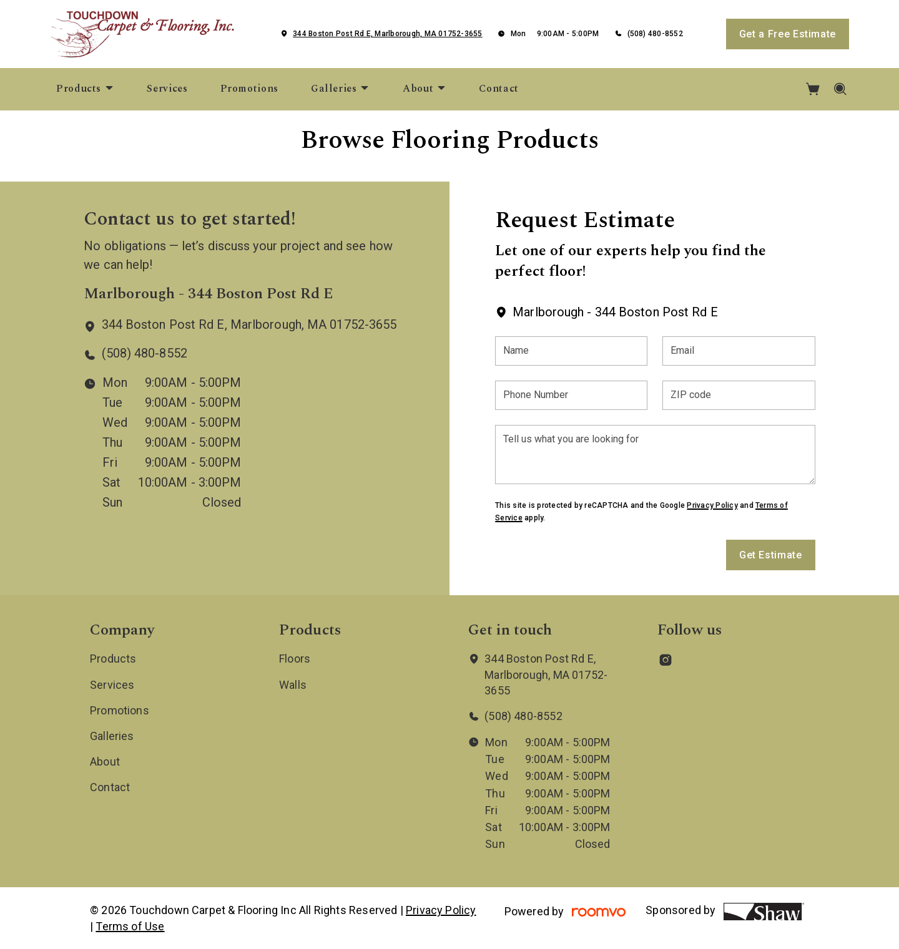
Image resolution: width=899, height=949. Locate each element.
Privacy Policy (712, 505)
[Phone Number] (571, 395)
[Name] (571, 351)
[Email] (738, 351)
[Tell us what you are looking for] (655, 454)
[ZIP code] (738, 395)
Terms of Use (130, 926)
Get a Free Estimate (787, 34)
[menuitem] (85, 89)
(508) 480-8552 (655, 33)
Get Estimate (770, 555)
